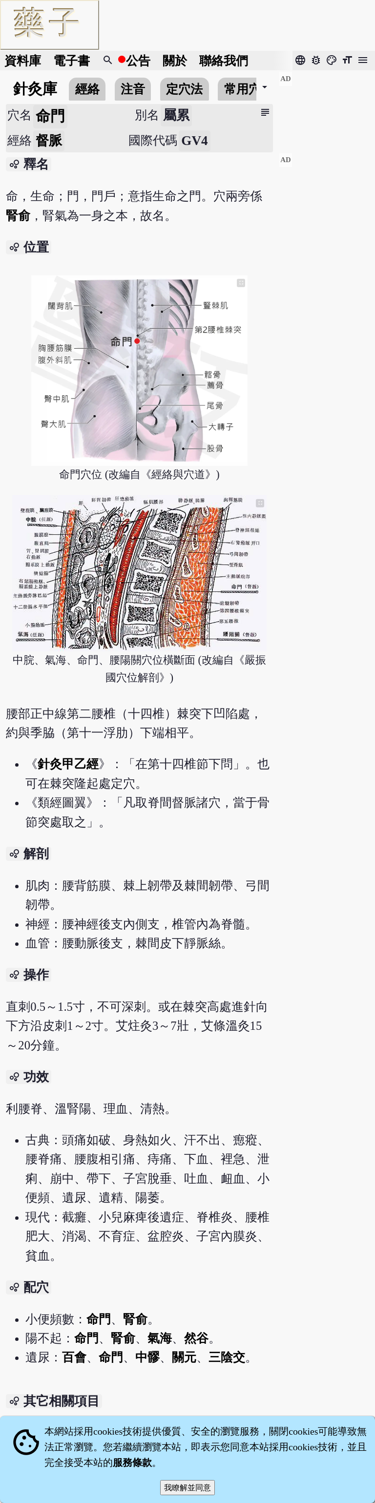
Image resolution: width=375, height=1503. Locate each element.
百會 (74, 1357)
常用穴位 (248, 89)
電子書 (71, 60)
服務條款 (132, 1462)
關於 (175, 60)
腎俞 (18, 215)
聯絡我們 (223, 60)
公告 (138, 60)
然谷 (196, 1338)
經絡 (87, 89)
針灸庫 (35, 89)
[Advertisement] (327, 108)
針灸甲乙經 (68, 764)
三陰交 (226, 1357)
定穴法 (184, 89)
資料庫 (22, 60)
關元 (184, 1357)
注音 (133, 89)
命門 (98, 1319)
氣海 (159, 1338)
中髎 (147, 1357)
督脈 (49, 140)
